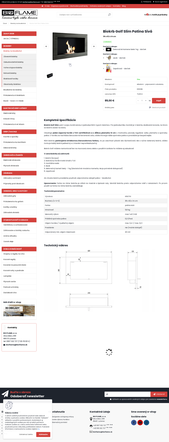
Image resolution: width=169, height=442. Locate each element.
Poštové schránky (11, 287)
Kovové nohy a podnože (13, 270)
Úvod (5, 23)
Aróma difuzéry (10, 236)
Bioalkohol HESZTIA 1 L (85, 356)
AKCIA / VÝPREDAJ (11, 38)
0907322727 (48, 2)
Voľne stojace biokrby (13, 67)
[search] (109, 15)
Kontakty (116, 6)
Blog (124, 6)
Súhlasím (43, 434)
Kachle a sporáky (10, 137)
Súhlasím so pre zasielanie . (139, 399)
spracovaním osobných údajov (133, 399)
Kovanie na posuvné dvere (14, 265)
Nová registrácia (161, 2)
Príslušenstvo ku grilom (13, 201)
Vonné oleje (8, 241)
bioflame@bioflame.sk (31, 2)
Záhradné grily (9, 196)
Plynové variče (9, 281)
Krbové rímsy (9, 119)
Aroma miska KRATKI (54, 356)
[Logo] (20, 14)
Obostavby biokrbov (12, 84)
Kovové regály (9, 259)
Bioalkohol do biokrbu (12, 90)
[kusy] (142, 101)
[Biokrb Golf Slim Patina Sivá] (70, 46)
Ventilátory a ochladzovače (15, 225)
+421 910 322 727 (99, 428)
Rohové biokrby (10, 73)
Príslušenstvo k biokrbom (14, 95)
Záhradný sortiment (12, 178)
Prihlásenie (147, 2)
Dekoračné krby (10, 148)
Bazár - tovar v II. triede (13, 101)
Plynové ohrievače (11, 166)
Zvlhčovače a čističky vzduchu (16, 230)
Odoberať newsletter (27, 396)
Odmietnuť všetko (26, 434)
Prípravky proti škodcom (13, 183)
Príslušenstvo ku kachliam (14, 142)
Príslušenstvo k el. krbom (13, 124)
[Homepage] (42, 6)
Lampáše (7, 276)
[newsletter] (159, 394)
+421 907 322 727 (99, 425)
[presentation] (46, 46)
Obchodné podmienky (79, 6)
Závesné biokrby (10, 56)
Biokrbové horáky (11, 79)
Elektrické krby (9, 113)
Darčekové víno (10, 292)
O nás (47, 6)
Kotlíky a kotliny (10, 207)
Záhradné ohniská (11, 212)
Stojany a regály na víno (14, 254)
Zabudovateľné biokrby (14, 62)
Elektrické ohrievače (11, 160)
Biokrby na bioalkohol (18, 23)
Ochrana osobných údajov (100, 6)
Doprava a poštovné (59, 6)
